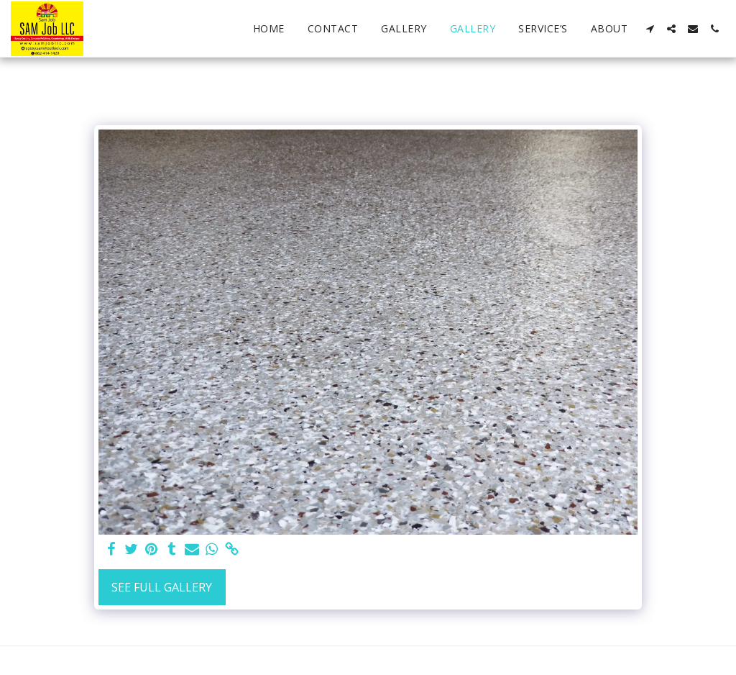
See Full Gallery (161, 587)
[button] (650, 29)
